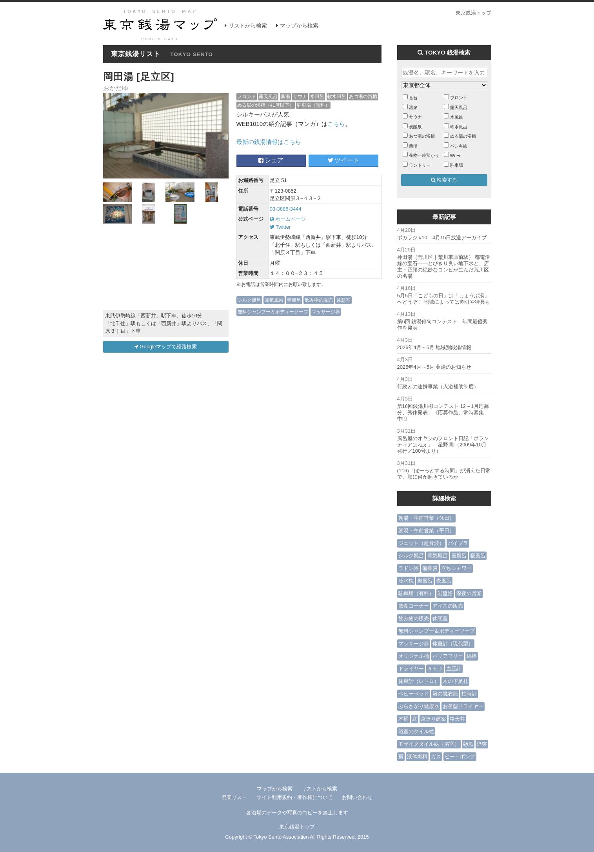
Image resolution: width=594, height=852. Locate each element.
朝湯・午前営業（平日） (426, 530)
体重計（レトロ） (418, 681)
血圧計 (453, 669)
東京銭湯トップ (473, 13)
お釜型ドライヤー (463, 706)
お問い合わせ (357, 797)
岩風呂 (424, 581)
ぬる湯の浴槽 (463, 136)
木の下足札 (455, 681)
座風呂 (459, 556)
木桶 (403, 719)
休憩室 (343, 299)
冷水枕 (406, 581)
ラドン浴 (408, 568)
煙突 (482, 744)
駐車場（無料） (313, 104)
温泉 (413, 107)
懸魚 (468, 744)
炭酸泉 (415, 126)
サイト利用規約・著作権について (294, 797)
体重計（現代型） (452, 643)
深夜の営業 (469, 593)
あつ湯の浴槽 (363, 96)
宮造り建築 (433, 719)
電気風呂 (274, 299)
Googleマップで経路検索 (165, 347)
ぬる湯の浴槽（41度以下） (265, 104)
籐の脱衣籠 (445, 694)
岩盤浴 (445, 593)
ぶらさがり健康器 (418, 706)
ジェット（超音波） (421, 543)
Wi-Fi (455, 155)
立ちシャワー (456, 568)
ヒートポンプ (460, 756)
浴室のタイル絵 (416, 731)
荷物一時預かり (424, 155)
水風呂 (317, 96)
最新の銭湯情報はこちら (268, 141)
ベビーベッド (413, 694)
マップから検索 (299, 25)
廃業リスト (234, 797)
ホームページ (288, 219)
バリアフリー (447, 656)
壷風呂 (294, 299)
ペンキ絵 (458, 146)
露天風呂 (268, 96)
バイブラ (458, 543)
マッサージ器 (326, 311)
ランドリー (420, 165)
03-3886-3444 (286, 209)
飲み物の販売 (319, 299)
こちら (336, 123)
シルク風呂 (249, 299)
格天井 (457, 719)
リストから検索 (248, 25)
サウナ (300, 96)
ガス (436, 756)
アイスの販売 (447, 606)
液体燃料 (417, 756)
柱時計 (469, 694)
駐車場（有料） (416, 593)
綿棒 (472, 656)
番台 (413, 97)
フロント (246, 96)
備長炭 (430, 568)
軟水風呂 (336, 96)
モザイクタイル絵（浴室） (429, 744)
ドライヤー (411, 669)
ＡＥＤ (435, 669)
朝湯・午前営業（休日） (426, 518)
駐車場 (456, 165)
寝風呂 (477, 556)
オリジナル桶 (413, 656)
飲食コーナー (413, 606)
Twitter (280, 227)
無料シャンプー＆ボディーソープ (273, 311)
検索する (444, 180)
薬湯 (285, 96)
